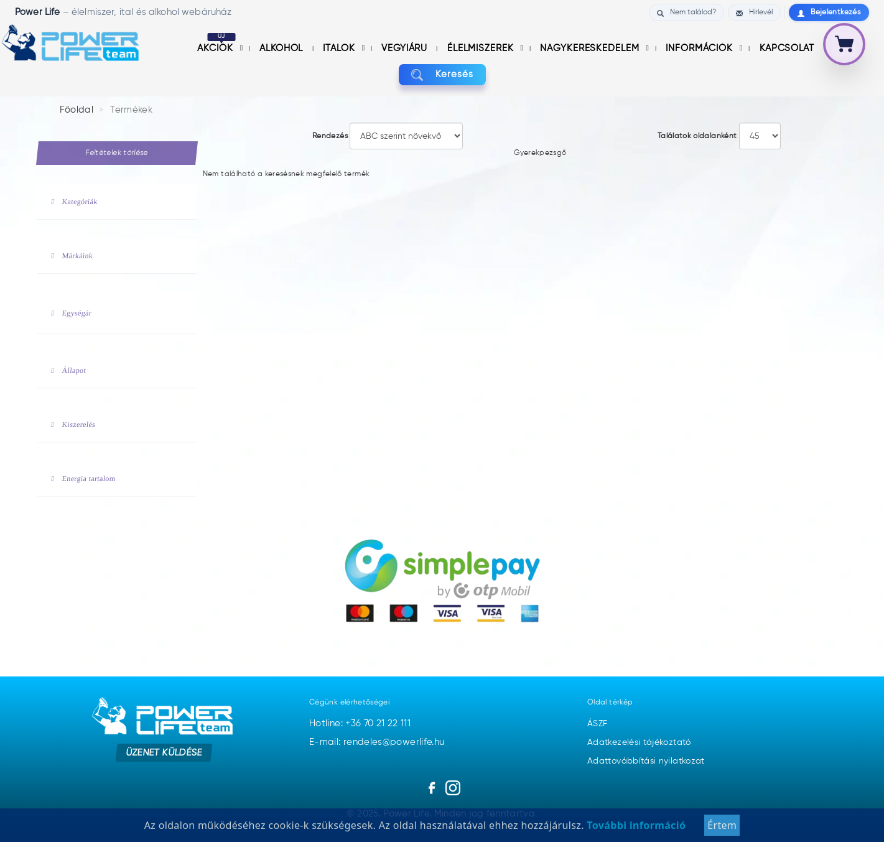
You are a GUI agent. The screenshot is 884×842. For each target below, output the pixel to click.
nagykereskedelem (591, 48)
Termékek (131, 110)
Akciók (216, 48)
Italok (340, 48)
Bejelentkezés (829, 13)
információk (701, 48)
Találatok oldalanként (697, 136)
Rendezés (330, 136)
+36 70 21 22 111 (378, 723)
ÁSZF (597, 723)
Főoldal (77, 110)
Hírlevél (754, 13)
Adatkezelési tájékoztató (639, 742)
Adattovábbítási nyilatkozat (646, 761)
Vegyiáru (405, 48)
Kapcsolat (787, 48)
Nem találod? (686, 13)
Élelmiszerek (482, 48)
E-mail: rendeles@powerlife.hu (376, 742)
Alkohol (282, 48)
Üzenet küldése (164, 752)
